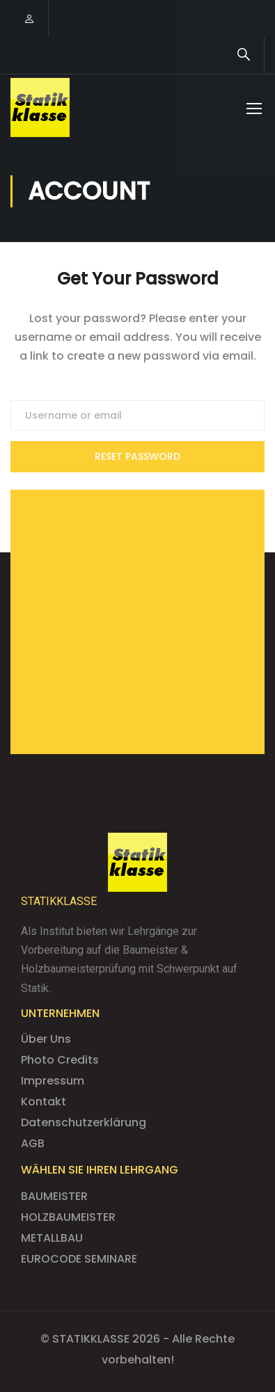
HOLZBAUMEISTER (68, 1217)
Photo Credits (60, 1060)
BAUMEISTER (54, 1196)
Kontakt (43, 1102)
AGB (33, 1143)
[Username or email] (137, 415)
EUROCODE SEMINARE (79, 1259)
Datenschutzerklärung (83, 1122)
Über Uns (46, 1039)
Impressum (52, 1081)
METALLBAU (52, 1238)
